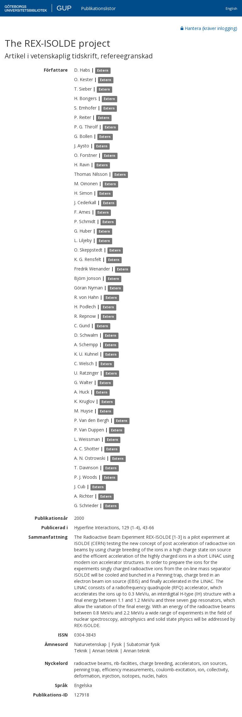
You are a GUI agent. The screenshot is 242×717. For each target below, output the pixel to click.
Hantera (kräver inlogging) (209, 28)
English (231, 8)
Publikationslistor (98, 8)
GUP (64, 8)
